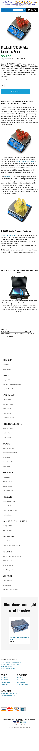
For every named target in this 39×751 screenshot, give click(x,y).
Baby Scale (6, 477)
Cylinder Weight (7, 561)
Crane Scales (7, 408)
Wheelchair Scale (8, 490)
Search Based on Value (9, 659)
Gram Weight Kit (8, 565)
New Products (5, 682)
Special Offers (5, 680)
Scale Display (7, 437)
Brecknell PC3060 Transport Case (19, 638)
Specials (4, 675)
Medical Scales (8, 472)
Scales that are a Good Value (10, 664)
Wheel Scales (7, 576)
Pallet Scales (7, 413)
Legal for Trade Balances (10, 389)
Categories (4, 10)
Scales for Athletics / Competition (15, 521)
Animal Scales (7, 360)
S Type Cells (6, 457)
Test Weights (7, 551)
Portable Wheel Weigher (10, 589)
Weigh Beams (7, 369)
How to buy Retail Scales (9, 693)
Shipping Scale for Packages (11, 545)
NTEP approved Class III (9, 235)
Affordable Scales (6, 666)
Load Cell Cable (7, 428)
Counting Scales (8, 404)
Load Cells (6, 444)
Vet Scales (6, 364)
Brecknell (7, 177)
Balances (6, 375)
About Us (20, 678)
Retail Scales (7, 497)
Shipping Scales (8, 536)
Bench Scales (7, 399)
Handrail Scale (7, 486)
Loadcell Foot (7, 433)
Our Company (22, 675)
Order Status (21, 682)
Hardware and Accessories (12, 424)
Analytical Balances (9, 380)
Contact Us (20, 680)
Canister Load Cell (8, 448)
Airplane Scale (7, 580)
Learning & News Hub (8, 695)
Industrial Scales (9, 395)
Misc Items (4, 684)
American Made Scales (8, 668)
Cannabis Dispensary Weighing (12, 384)
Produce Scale (7, 515)
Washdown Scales (8, 418)
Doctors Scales (7, 481)
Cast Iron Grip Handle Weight (12, 556)
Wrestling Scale (7, 530)
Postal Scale (6, 541)
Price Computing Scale (10, 510)
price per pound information (25, 161)
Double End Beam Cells (10, 453)
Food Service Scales (9, 501)
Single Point (6, 466)
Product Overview (22, 684)
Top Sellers (4, 678)
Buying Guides (6, 691)
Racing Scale (7, 585)
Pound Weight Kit (8, 570)
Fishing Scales (7, 525)
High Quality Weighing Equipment (11, 662)
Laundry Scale (7, 506)
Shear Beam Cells (8, 462)
